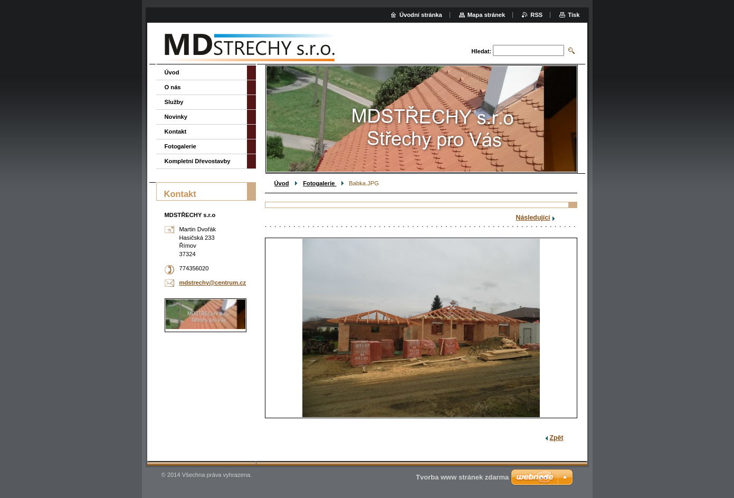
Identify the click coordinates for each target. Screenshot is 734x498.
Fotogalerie (319, 183)
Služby (174, 102)
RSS (536, 15)
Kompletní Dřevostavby (198, 161)
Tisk (573, 15)
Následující (533, 217)
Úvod (281, 183)
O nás (173, 87)
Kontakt (176, 131)
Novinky (176, 117)
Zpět (557, 437)
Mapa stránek (487, 15)
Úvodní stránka (420, 15)
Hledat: (481, 51)
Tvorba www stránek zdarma (462, 477)
